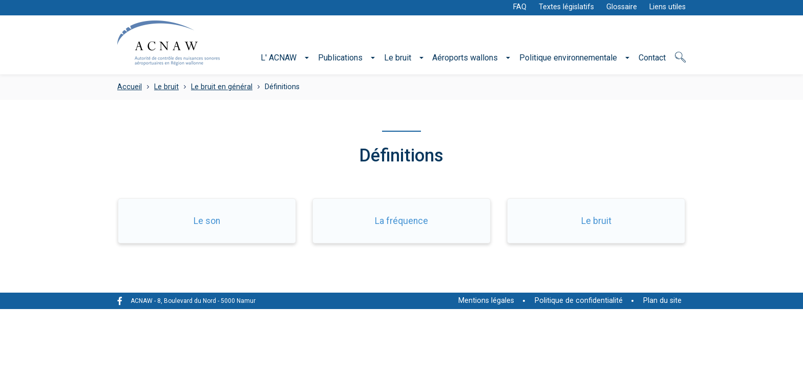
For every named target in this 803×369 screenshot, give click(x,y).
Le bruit (397, 58)
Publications (340, 58)
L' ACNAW (279, 58)
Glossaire (621, 7)
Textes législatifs (566, 7)
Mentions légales (486, 300)
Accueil (129, 87)
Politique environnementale (568, 58)
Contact (652, 58)
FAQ (519, 7)
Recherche (680, 63)
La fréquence (401, 221)
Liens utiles (667, 7)
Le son (207, 221)
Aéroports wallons (465, 58)
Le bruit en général (221, 87)
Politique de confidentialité (579, 300)
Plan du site (662, 300)
